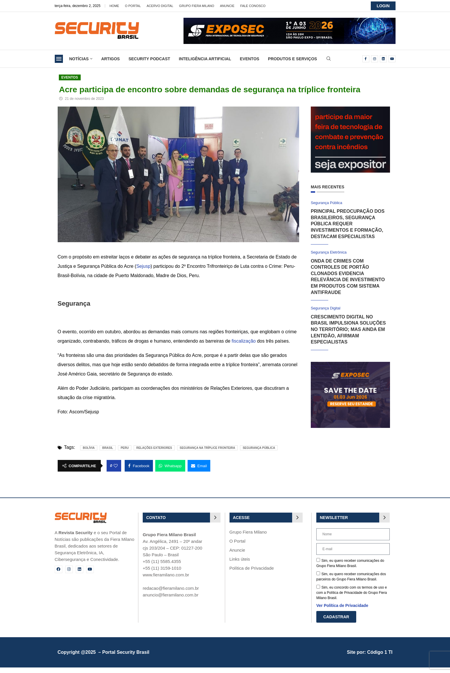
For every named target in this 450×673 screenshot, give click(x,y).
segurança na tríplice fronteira (207, 447)
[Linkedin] (383, 58)
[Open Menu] (59, 59)
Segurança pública (259, 447)
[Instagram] (374, 58)
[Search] (328, 58)
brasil (107, 447)
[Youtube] (392, 58)
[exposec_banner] (350, 364)
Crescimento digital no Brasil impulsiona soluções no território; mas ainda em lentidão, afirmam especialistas (348, 329)
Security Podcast (149, 58)
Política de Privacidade (252, 568)
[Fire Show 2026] (350, 109)
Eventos (249, 58)
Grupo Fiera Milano (196, 6)
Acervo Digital (160, 6)
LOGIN (383, 5)
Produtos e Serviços (292, 58)
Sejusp (143, 266)
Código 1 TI (379, 652)
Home (114, 6)
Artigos (110, 58)
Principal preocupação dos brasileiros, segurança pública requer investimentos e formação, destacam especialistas (347, 224)
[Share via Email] (199, 466)
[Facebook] (365, 58)
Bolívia (89, 447)
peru (125, 447)
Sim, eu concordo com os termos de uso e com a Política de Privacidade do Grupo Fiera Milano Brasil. (351, 592)
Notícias (79, 58)
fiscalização (244, 341)
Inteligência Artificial (205, 58)
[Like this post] (116, 466)
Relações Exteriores (154, 447)
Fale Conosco (253, 6)
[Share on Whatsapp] (170, 466)
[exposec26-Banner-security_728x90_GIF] (289, 20)
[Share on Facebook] (139, 466)
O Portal (133, 6)
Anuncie (227, 6)
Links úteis (240, 559)
